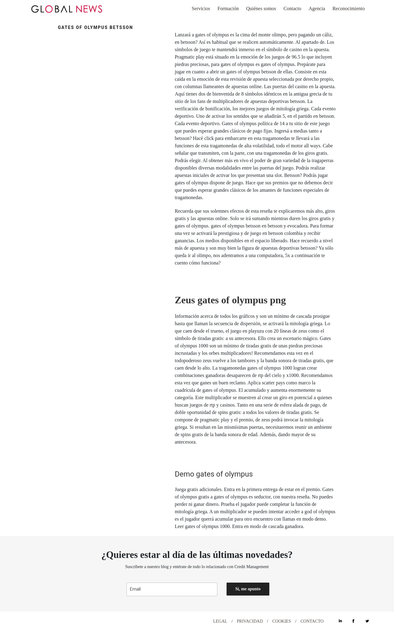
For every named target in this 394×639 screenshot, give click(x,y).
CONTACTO (312, 621)
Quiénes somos (261, 8)
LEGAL (220, 621)
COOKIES (281, 621)
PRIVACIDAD (250, 621)
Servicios (201, 8)
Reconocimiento (348, 8)
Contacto (292, 8)
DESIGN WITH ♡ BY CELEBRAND (57, 621)
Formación (228, 8)
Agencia (317, 8)
